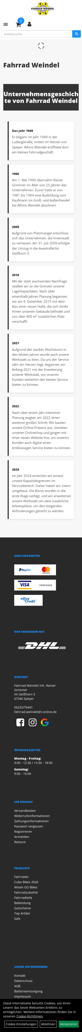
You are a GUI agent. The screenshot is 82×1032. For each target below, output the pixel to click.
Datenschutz (23, 981)
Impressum (22, 996)
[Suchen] (76, 34)
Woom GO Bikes (25, 887)
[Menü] (5, 24)
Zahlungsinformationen (31, 821)
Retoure (20, 842)
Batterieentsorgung (28, 991)
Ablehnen (48, 1024)
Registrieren (23, 831)
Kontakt (19, 975)
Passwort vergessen (28, 826)
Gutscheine (22, 908)
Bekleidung (22, 903)
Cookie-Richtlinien (29, 1016)
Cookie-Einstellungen (21, 1024)
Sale (17, 918)
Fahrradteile (23, 898)
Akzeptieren (68, 1024)
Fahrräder (21, 877)
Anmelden (21, 837)
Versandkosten (25, 811)
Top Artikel (22, 913)
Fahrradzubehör (26, 892)
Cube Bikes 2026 (26, 882)
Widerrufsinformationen (32, 816)
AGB (17, 986)
